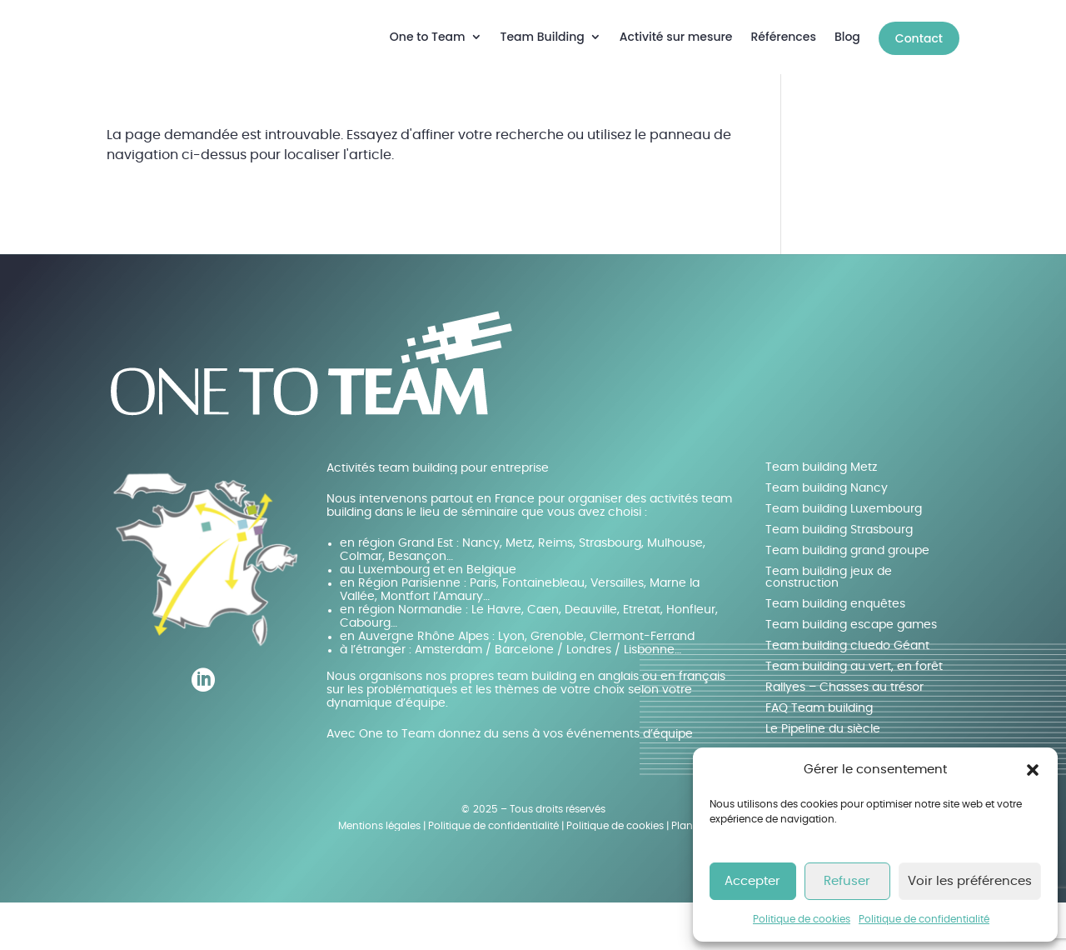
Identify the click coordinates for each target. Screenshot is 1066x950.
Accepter (752, 881)
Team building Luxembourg (843, 556)
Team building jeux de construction (828, 625)
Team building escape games (851, 672)
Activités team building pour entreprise (437, 516)
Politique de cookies (801, 919)
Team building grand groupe (847, 598)
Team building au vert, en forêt (854, 714)
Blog (847, 36)
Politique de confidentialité (924, 919)
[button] (1032, 770)
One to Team (428, 36)
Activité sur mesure (676, 36)
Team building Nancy (826, 536)
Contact (919, 38)
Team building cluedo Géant (847, 693)
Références (783, 36)
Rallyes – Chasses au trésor (844, 735)
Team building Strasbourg (839, 577)
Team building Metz (821, 515)
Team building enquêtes (835, 652)
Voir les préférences (970, 881)
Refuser (847, 881)
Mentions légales (379, 873)
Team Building (543, 36)
